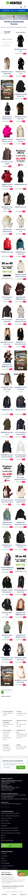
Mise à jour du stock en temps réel (9, 828)
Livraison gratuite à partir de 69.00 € (10, 813)
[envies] (13, 7)
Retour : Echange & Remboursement (10, 816)
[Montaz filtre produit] (2, 32)
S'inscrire (20, 767)
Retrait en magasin (5, 823)
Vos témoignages (5, 863)
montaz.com (11, 796)
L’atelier (3, 858)
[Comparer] (25, 40)
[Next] (12, 692)
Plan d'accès (4, 785)
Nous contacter (17, 803)
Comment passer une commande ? (9, 830)
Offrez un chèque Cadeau (7, 840)
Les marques (4, 856)
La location (3, 860)
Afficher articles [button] (5, 696)
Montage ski (4, 825)
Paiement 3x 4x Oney (6, 818)
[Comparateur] (17, 7)
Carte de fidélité (5, 820)
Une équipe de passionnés (7, 865)
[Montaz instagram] (3, 806)
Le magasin (4, 853)
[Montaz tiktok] (1, 806)
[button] (6, 7)
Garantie (3, 835)
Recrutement (4, 868)
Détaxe (3, 838)
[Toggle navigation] (2, 7)
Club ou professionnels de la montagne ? (11, 833)
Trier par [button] (20, 32)
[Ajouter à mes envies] (25, 37)
